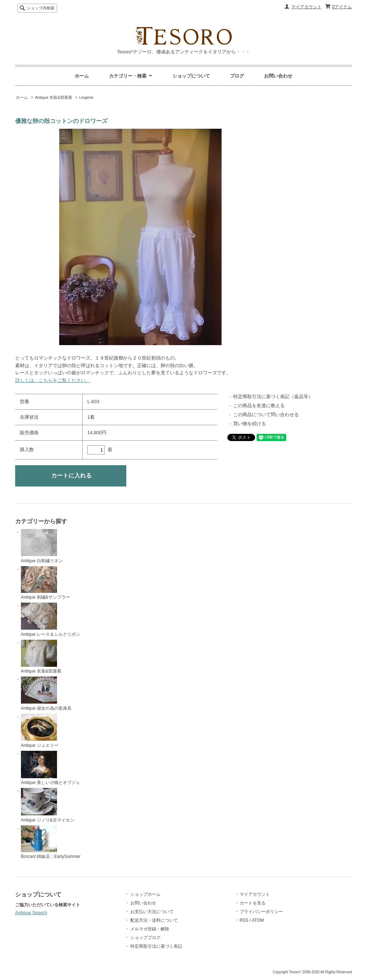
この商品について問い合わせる (266, 414)
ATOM (258, 920)
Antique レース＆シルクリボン (50, 620)
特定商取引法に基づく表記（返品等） (273, 396)
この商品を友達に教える (259, 405)
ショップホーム (145, 894)
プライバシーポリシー (261, 911)
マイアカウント (306, 6)
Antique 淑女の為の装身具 (46, 694)
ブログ (237, 76)
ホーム (82, 76)
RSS (244, 920)
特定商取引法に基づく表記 (156, 946)
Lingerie (86, 97)
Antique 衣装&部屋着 (53, 97)
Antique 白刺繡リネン (42, 546)
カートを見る (253, 903)
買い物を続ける (249, 423)
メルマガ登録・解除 (149, 928)
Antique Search (31, 912)
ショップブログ (145, 937)
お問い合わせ (278, 76)
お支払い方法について (152, 911)
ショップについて (191, 76)
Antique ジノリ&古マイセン (47, 805)
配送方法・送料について (154, 920)
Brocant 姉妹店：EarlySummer (50, 842)
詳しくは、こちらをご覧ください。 (52, 380)
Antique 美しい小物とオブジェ (50, 768)
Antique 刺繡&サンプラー (45, 583)
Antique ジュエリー (39, 731)
